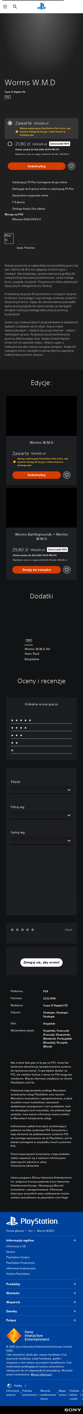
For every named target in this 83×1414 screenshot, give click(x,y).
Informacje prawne (12, 1393)
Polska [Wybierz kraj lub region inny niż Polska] (16, 1386)
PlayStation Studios (18, 1257)
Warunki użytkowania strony (48, 1395)
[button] (41, 962)
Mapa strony (62, 1393)
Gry (30, 1231)
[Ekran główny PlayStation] (41, 7)
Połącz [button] (41, 1320)
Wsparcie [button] (41, 1302)
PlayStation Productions (20, 1263)
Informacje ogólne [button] (41, 1240)
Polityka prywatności (29, 1393)
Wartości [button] (41, 1293)
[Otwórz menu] (5, 6)
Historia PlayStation (18, 1274)
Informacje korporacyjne (21, 1268)
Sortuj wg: (18, 832)
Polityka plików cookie (74, 1395)
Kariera (10, 1252)
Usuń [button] (68, 930)
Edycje (15, 782)
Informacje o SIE (16, 1246)
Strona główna (15, 1231)
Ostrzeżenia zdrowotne (25, 1166)
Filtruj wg (17, 807)
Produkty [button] (41, 1284)
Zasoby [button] (41, 1311)
